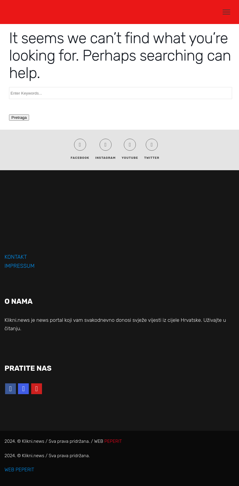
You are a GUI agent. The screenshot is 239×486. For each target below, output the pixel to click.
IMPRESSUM (19, 266)
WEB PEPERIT (19, 469)
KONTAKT (15, 257)
